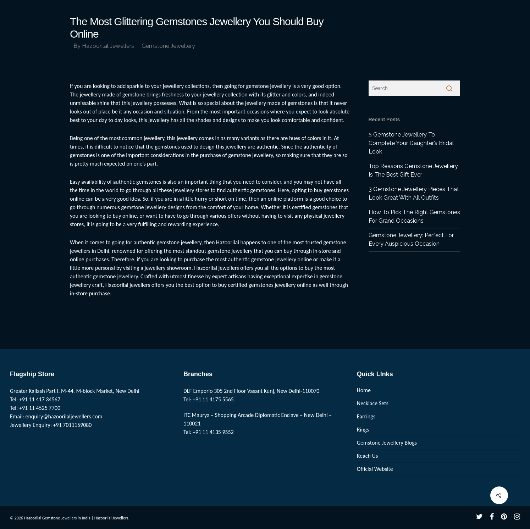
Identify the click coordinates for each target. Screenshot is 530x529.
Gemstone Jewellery (168, 46)
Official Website (375, 469)
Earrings (366, 416)
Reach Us (367, 455)
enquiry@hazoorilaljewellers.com (64, 416)
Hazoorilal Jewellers (108, 46)
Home (364, 390)
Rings (363, 429)
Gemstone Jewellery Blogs (387, 442)
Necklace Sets (372, 403)
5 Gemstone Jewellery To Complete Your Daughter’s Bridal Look (411, 143)
